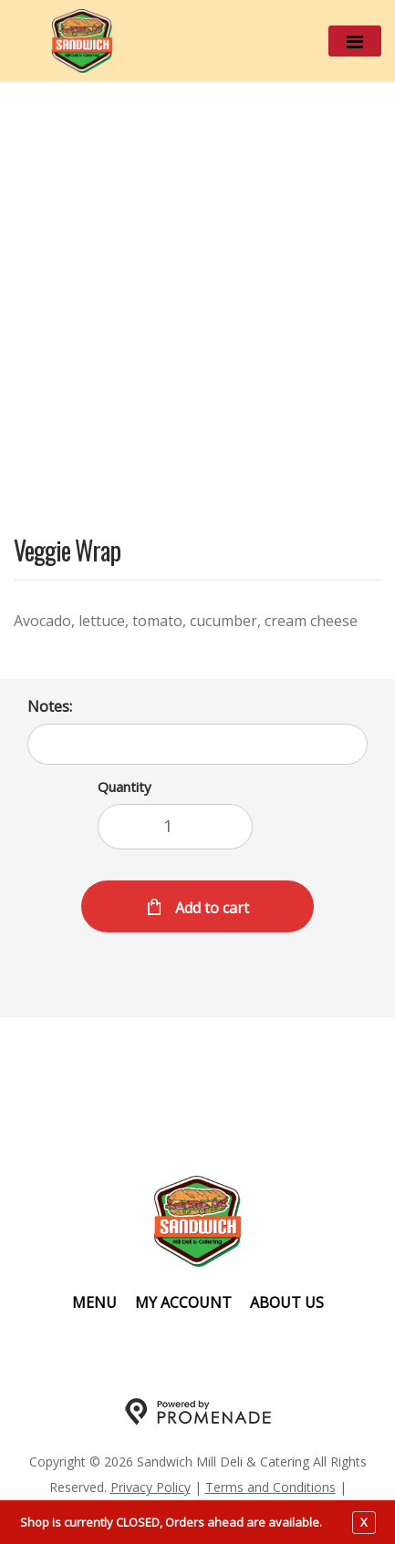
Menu (94, 1302)
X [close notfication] (364, 1522)
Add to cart (210, 908)
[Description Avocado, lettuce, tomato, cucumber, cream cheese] (197, 620)
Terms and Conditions (270, 1487)
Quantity (124, 786)
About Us (287, 1302)
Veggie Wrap (67, 552)
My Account (183, 1302)
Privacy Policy (150, 1487)
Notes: (49, 706)
